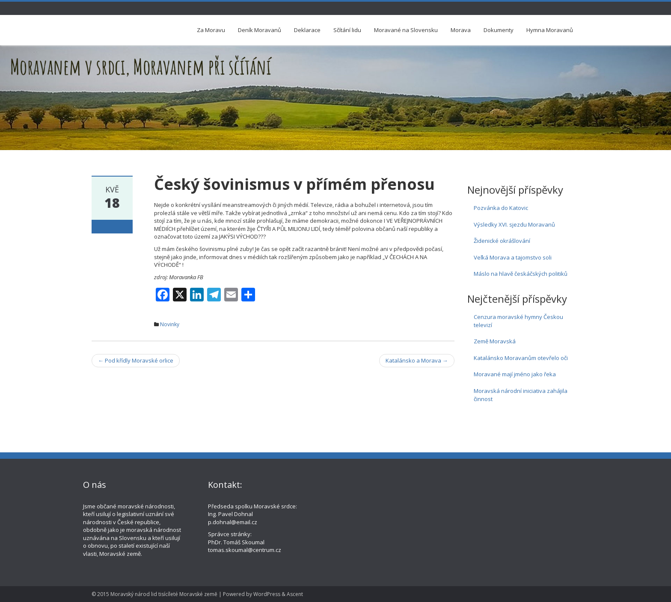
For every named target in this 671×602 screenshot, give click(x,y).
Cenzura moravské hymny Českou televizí (518, 321)
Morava (461, 30)
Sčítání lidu (347, 30)
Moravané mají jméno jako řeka (515, 374)
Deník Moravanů (259, 30)
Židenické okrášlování (502, 241)
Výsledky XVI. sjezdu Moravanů (514, 224)
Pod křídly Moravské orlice (135, 360)
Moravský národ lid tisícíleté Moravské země (163, 594)
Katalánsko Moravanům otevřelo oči (521, 358)
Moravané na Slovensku (406, 30)
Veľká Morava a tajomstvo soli (513, 257)
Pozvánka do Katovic (501, 208)
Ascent (295, 594)
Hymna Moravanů (549, 30)
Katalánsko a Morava (417, 360)
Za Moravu (211, 30)
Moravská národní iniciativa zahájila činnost (520, 395)
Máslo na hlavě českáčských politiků (520, 273)
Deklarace (307, 30)
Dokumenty (499, 30)
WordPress (266, 594)
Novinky (169, 324)
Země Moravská (495, 341)
